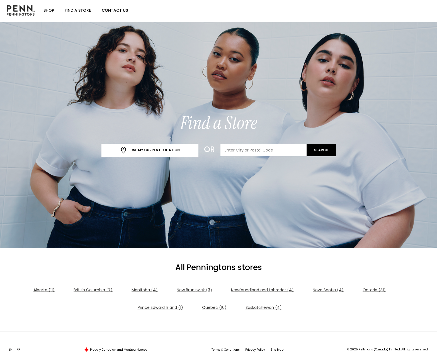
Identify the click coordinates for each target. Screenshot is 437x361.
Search (321, 150)
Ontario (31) (374, 290)
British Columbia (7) (93, 290)
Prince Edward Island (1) (160, 307)
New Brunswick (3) (194, 290)
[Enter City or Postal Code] (263, 150)
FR (19, 349)
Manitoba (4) (145, 290)
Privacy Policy (255, 350)
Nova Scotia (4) (328, 290)
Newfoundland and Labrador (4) (262, 290)
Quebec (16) (214, 307)
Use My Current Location (150, 150)
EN (11, 349)
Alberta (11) (44, 290)
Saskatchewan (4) (264, 307)
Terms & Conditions (226, 350)
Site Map (277, 350)
